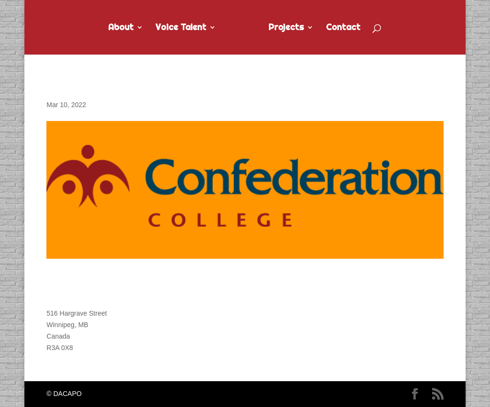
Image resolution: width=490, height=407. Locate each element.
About (121, 28)
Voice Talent (181, 28)
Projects (286, 28)
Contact (343, 28)
